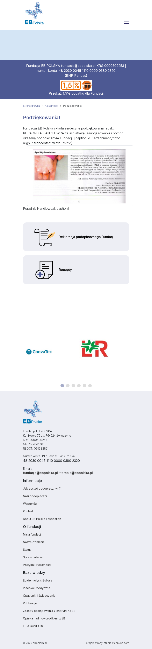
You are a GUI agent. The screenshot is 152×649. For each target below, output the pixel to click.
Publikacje (30, 603)
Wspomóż (30, 503)
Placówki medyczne (36, 588)
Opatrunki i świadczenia (39, 595)
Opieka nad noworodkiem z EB (44, 618)
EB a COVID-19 (33, 626)
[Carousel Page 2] (68, 385)
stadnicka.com (120, 642)
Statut (27, 549)
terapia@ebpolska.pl (76, 473)
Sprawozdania (33, 557)
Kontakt (28, 511)
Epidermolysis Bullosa (37, 580)
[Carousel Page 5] (84, 385)
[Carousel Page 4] (79, 385)
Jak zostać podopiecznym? (42, 488)
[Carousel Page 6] (90, 385)
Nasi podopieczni (35, 496)
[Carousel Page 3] (73, 385)
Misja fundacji (32, 534)
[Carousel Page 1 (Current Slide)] (62, 385)
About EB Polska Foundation (42, 519)
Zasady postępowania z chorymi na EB (49, 610)
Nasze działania (33, 542)
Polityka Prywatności (37, 565)
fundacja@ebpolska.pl (78, 66)
